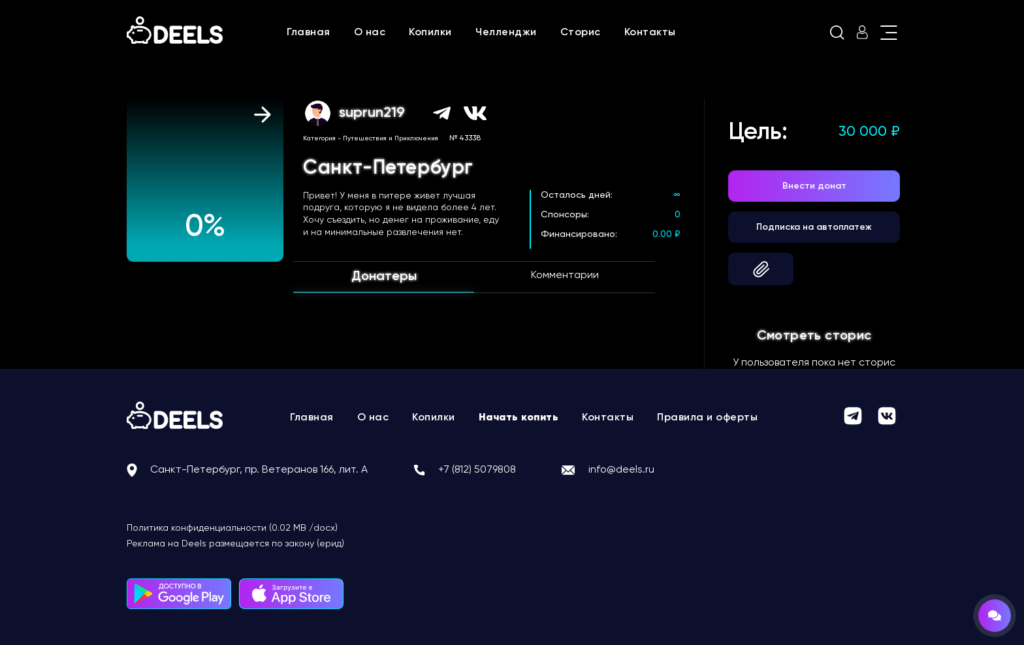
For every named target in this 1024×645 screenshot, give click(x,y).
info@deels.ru (621, 470)
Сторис (580, 32)
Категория (319, 138)
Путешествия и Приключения (390, 138)
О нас (370, 32)
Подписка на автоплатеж (814, 227)
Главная (308, 32)
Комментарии (565, 275)
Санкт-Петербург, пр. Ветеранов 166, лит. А (259, 470)
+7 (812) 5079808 (477, 470)
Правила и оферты (707, 418)
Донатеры (384, 276)
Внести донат (814, 186)
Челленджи (506, 32)
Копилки (430, 32)
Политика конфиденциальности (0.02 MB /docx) (232, 528)
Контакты (650, 32)
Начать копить (519, 418)
